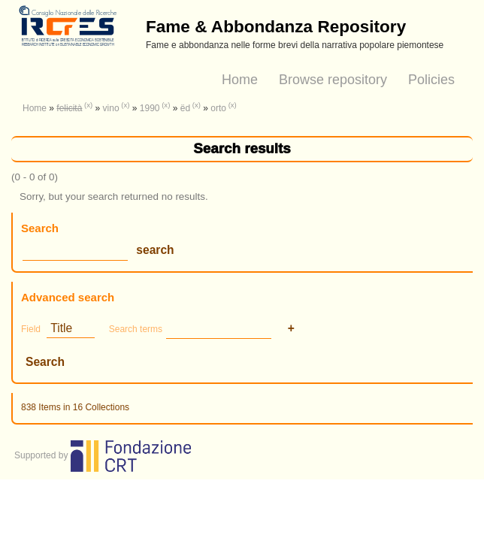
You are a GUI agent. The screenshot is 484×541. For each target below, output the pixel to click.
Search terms (135, 329)
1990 (150, 108)
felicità (69, 108)
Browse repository (333, 79)
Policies (431, 79)
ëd (185, 108)
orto (218, 108)
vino (111, 108)
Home (240, 79)
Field (31, 329)
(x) (88, 105)
